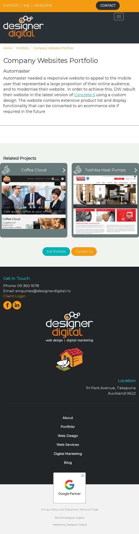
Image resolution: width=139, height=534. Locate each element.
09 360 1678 (28, 286)
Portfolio (23, 48)
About (68, 418)
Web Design (68, 436)
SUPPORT (11, 6)
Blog (68, 463)
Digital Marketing (68, 454)
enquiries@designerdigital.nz (43, 291)
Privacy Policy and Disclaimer (59, 509)
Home (7, 48)
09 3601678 (43, 6)
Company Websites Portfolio (53, 48)
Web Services (68, 445)
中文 (27, 6)
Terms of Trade (89, 509)
